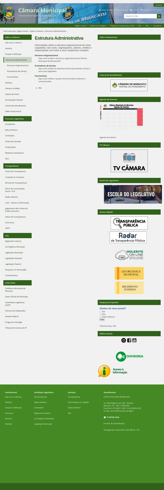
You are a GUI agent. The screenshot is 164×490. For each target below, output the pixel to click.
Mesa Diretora (40, 402)
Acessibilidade (122, 10)
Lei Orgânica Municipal (44, 418)
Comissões (39, 407)
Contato (135, 10)
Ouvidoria (157, 25)
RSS (139, 25)
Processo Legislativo (14, 118)
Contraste (147, 10)
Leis (7, 235)
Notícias (8, 418)
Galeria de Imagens (98, 25)
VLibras (158, 10)
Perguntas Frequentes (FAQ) (122, 25)
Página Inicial (80, 25)
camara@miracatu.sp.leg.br (122, 410)
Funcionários (41, 76)
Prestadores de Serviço (45, 65)
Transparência (11, 166)
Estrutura (9, 413)
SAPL (147, 25)
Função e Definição (13, 407)
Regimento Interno (42, 413)
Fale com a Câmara (13, 397)
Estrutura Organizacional (46, 55)
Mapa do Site (107, 10)
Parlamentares (40, 397)
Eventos (8, 424)
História (8, 402)
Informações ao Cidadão (78, 402)
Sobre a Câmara (37, 31)
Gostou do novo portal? (113, 308)
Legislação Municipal (43, 424)
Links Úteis (10, 282)
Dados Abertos (74, 407)
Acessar (158, 5)
